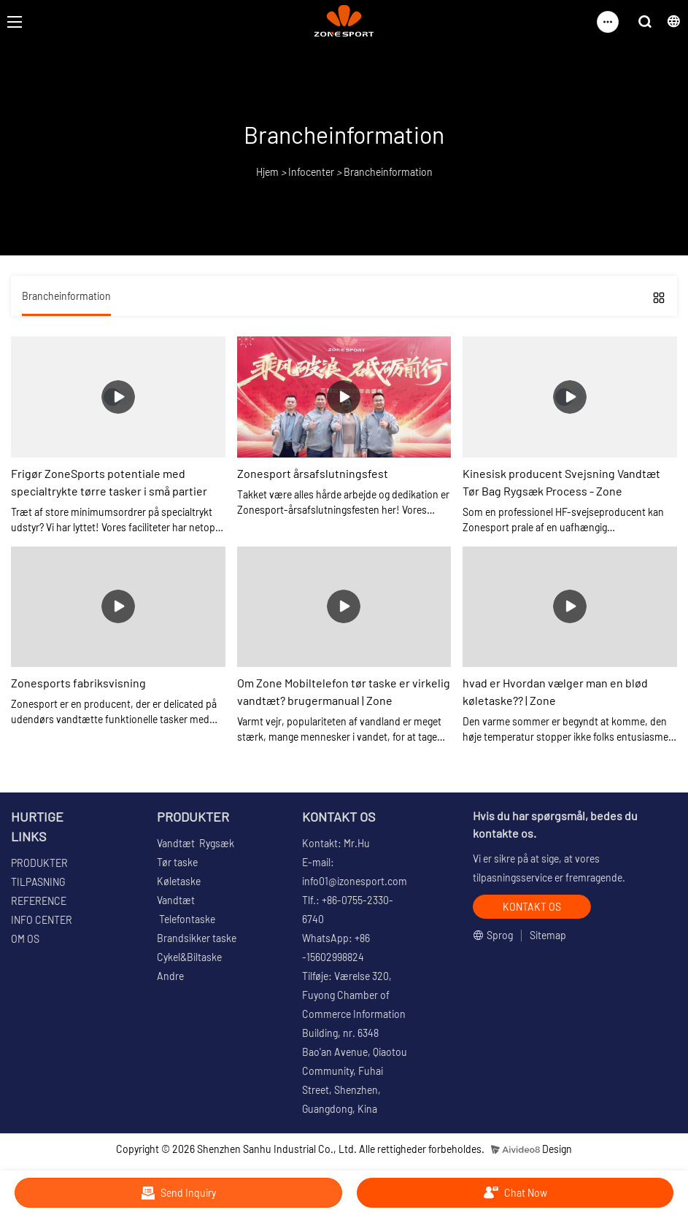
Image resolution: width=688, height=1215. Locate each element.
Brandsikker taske (196, 938)
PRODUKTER (39, 863)
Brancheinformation (388, 172)
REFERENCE (38, 901)
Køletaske (179, 881)
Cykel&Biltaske (189, 957)
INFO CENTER (41, 920)
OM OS (25, 939)
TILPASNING (38, 882)
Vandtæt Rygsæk (195, 843)
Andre (170, 976)
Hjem (267, 172)
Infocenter (311, 172)
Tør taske (177, 862)
